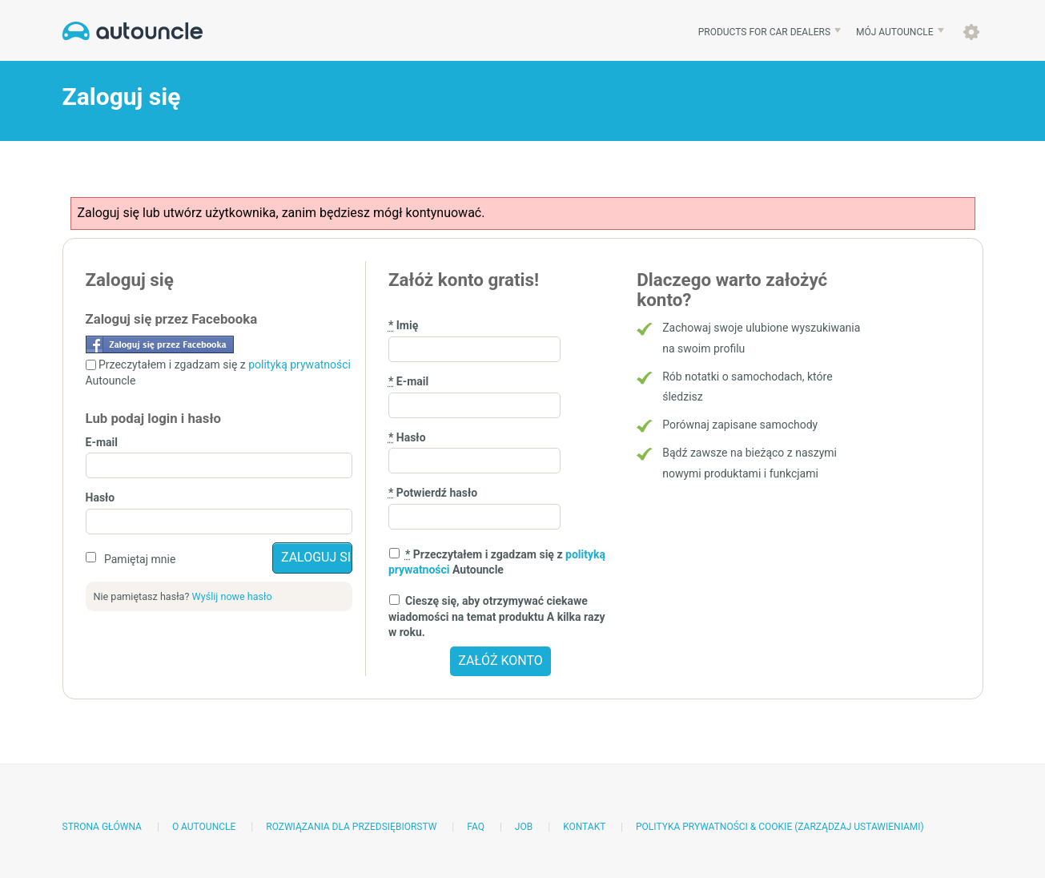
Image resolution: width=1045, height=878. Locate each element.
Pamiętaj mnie (139, 559)
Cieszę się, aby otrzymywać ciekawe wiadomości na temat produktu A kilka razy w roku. (496, 616)
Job (524, 826)
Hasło (100, 497)
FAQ (475, 826)
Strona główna (102, 826)
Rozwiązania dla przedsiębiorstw (351, 826)
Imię (403, 325)
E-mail (102, 442)
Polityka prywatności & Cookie (714, 826)
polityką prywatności (299, 364)
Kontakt (584, 826)
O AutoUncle (203, 826)
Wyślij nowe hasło (232, 596)
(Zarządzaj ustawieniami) (859, 826)
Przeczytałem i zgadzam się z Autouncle (496, 562)
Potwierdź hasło (432, 492)
